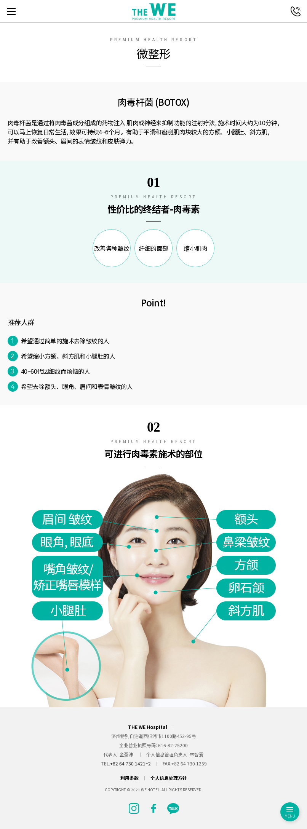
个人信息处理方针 (168, 778)
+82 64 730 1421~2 (130, 763)
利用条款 (129, 778)
